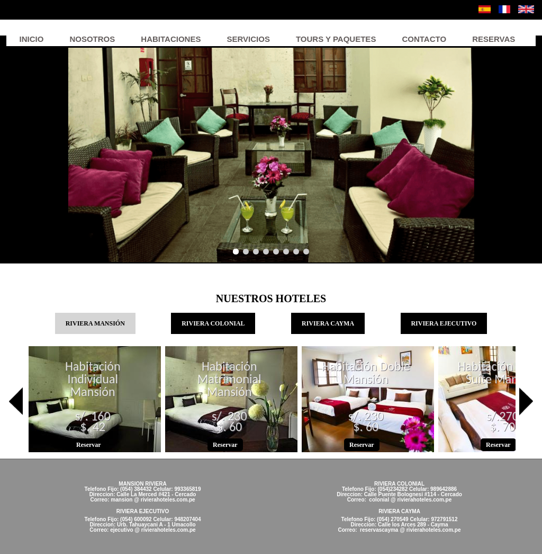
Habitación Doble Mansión (365, 373)
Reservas (493, 38)
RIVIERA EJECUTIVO (443, 323)
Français (505, 9)
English (526, 9)
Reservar (88, 445)
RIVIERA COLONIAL (213, 323)
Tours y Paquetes (336, 38)
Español (484, 9)
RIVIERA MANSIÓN (101, 322)
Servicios (248, 38)
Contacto (424, 38)
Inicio (32, 38)
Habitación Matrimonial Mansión (229, 379)
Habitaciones (171, 38)
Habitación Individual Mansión (93, 379)
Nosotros (92, 38)
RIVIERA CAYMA (328, 323)
